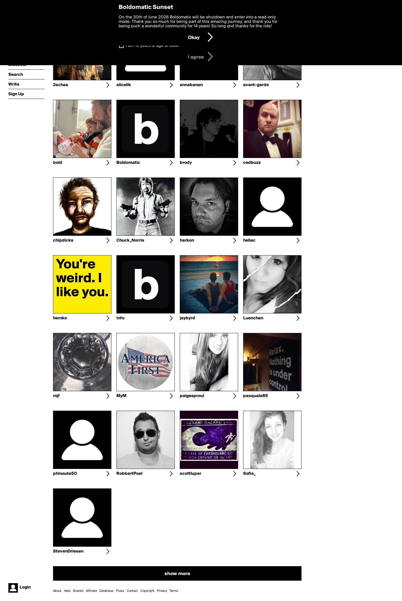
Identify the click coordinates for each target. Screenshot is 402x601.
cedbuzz (252, 162)
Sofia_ (249, 473)
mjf (56, 396)
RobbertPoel (129, 473)
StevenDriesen (68, 551)
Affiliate (91, 591)
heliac (249, 240)
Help (67, 591)
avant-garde (256, 85)
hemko (60, 318)
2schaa (60, 85)
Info (120, 318)
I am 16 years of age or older (152, 45)
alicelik (123, 85)
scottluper (190, 473)
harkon (187, 240)
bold (57, 162)
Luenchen (253, 318)
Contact (132, 591)
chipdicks (63, 240)
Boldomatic (128, 162)
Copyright (147, 591)
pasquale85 (255, 396)
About (57, 591)
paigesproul (192, 396)
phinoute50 (65, 473)
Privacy (162, 591)
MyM (121, 396)
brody (186, 162)
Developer (106, 591)
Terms (173, 591)
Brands (78, 591)
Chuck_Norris (130, 240)
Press (120, 591)
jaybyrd (187, 318)
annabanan (191, 85)
